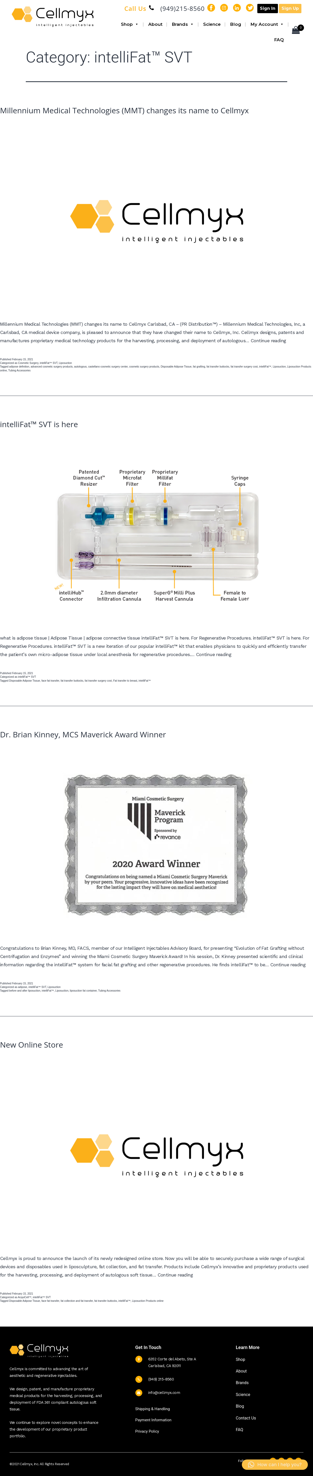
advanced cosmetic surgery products (52, 366)
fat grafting (199, 366)
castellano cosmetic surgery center (108, 366)
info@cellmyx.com (164, 1392)
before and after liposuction (24, 990)
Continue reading (268, 340)
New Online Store (31, 1044)
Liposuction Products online (147, 1300)
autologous (80, 366)
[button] (275, 1464)
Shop (130, 24)
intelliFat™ (265, 366)
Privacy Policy (147, 1431)
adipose (22, 987)
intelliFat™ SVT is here (39, 424)
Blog (235, 24)
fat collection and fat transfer (77, 1300)
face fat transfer (50, 680)
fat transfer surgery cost (244, 366)
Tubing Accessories (19, 370)
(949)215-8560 (182, 8)
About (155, 24)
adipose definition (19, 366)
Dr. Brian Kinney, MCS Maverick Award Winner (83, 734)
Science (212, 24)
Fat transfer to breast (125, 680)
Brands (183, 24)
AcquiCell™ (24, 1297)
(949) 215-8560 (161, 1379)
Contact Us (246, 1418)
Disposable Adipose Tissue (176, 366)
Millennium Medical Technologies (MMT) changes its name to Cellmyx (124, 110)
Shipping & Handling (152, 1409)
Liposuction (65, 363)
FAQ (279, 39)
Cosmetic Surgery (28, 363)
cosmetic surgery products (144, 366)
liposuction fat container (83, 990)
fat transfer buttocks (218, 366)
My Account (267, 24)
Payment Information (153, 1420)
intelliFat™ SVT (48, 363)
